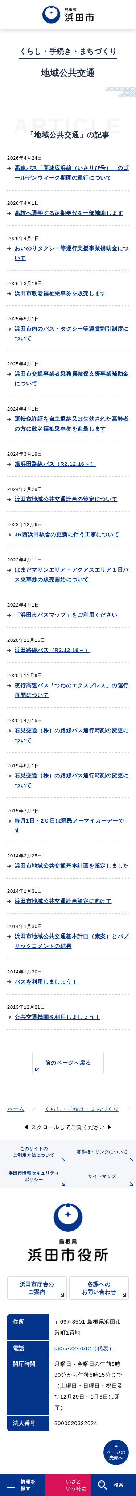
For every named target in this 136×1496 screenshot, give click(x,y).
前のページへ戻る (62, 1067)
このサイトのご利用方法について (40, 1155)
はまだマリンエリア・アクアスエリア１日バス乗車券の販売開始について (72, 575)
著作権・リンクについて (106, 1156)
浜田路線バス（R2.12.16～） (52, 650)
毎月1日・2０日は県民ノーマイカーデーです (69, 825)
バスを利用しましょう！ (46, 982)
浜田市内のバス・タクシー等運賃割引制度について (72, 333)
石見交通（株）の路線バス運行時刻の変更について (72, 735)
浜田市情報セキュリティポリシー (37, 1179)
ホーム (15, 1109)
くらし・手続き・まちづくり (82, 1109)
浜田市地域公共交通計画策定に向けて (63, 901)
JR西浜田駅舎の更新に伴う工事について (67, 534)
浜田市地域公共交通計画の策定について (66, 499)
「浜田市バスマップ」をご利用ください (66, 615)
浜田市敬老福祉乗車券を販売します (60, 293)
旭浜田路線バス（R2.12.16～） (55, 464)
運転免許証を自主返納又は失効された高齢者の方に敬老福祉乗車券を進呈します (72, 424)
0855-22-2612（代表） (84, 1348)
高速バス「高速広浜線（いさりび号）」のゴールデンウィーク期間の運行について (72, 173)
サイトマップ (112, 1181)
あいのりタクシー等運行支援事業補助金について (72, 253)
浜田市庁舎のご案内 (43, 1290)
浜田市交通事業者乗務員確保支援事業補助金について (72, 379)
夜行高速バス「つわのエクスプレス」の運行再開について (72, 690)
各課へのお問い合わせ (105, 1290)
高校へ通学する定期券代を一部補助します (69, 213)
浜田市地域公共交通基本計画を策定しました (72, 866)
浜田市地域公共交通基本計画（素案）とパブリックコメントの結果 (72, 941)
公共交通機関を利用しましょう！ (57, 1017)
